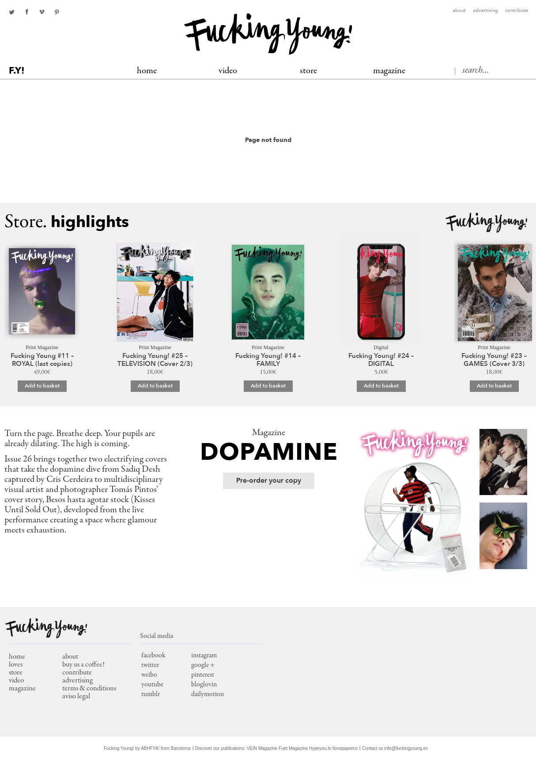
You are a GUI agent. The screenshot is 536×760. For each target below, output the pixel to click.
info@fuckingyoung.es (406, 748)
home (17, 657)
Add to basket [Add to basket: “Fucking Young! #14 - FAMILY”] (268, 385)
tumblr (150, 694)
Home (147, 71)
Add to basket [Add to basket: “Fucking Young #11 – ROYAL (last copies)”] (42, 385)
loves (16, 665)
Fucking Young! (486, 222)
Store (308, 71)
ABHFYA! (150, 748)
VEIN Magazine (262, 748)
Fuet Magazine (293, 748)
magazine (22, 689)
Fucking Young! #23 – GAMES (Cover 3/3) (494, 359)
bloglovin (204, 684)
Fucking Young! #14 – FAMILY (268, 359)
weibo (149, 674)
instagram (204, 655)
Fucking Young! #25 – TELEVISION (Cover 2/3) (155, 359)
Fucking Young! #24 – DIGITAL (381, 359)
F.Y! (17, 70)
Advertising (485, 10)
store (16, 673)
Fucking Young (268, 34)
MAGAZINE (389, 71)
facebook (26, 12)
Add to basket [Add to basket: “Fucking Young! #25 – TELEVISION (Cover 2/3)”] (155, 385)
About (459, 10)
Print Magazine (42, 347)
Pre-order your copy (268, 480)
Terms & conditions (89, 689)
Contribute (516, 10)
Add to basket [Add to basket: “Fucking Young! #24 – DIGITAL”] (381, 385)
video (16, 681)
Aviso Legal (76, 696)
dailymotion (207, 694)
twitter (11, 12)
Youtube (41, 12)
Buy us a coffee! (83, 665)
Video (228, 71)
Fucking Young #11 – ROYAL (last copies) (42, 359)
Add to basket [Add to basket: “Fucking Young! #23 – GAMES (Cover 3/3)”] (494, 385)
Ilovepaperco (345, 748)
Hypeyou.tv (320, 748)
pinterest (56, 12)
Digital (381, 347)
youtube (152, 684)
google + (203, 665)
